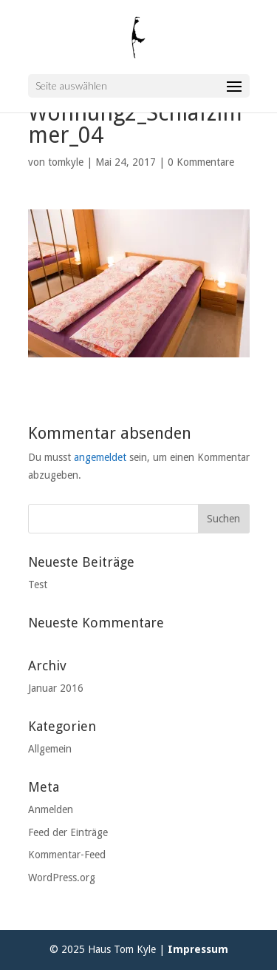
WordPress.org (61, 877)
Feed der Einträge (68, 832)
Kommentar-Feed (67, 854)
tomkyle (65, 162)
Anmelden (50, 809)
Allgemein (50, 749)
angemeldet (100, 457)
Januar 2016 (55, 688)
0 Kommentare (201, 162)
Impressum (198, 949)
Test (37, 584)
